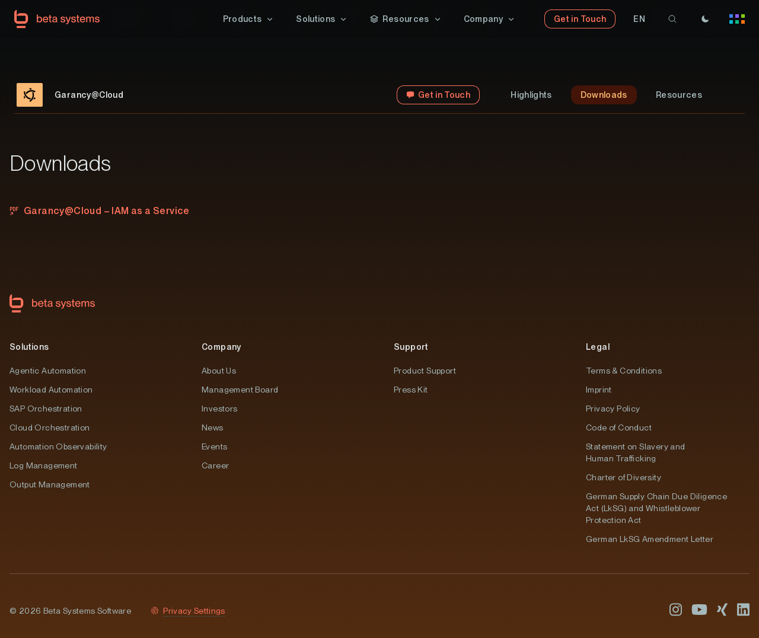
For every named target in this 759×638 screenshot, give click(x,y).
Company (221, 347)
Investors (220, 408)
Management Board (240, 389)
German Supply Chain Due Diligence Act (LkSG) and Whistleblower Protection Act (656, 508)
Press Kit (411, 389)
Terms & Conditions (624, 370)
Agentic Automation (47, 370)
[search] (672, 18)
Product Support (425, 370)
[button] (249, 18)
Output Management (49, 484)
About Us (219, 370)
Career (215, 465)
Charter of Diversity (623, 477)
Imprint (599, 389)
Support (411, 347)
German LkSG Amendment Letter (649, 539)
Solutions (29, 347)
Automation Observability (58, 446)
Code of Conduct (619, 427)
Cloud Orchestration (49, 427)
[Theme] (705, 19)
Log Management (43, 465)
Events (214, 446)
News (213, 427)
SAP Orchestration (45, 408)
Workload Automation (51, 389)
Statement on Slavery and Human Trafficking (635, 452)
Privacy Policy (613, 408)
